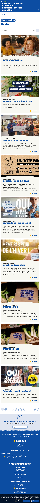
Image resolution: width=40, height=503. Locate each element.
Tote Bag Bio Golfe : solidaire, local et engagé (16, 181)
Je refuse (27, 500)
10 (34, 409)
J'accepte (35, 500)
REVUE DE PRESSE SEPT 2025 (11, 349)
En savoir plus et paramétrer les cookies (11, 500)
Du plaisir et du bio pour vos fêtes (13, 61)
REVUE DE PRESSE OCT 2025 (10, 307)
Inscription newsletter (20, 427)
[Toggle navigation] (38, 10)
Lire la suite (34, 71)
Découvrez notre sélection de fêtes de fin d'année (17, 101)
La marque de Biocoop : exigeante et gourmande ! (17, 223)
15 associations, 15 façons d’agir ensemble (15, 140)
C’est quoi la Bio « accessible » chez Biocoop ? (17, 391)
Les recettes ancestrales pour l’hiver (14, 265)
